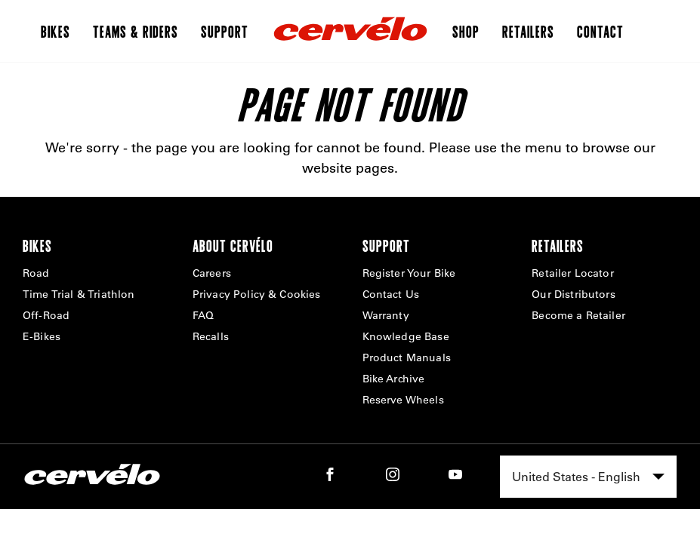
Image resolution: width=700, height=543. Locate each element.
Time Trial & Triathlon (79, 294)
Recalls (211, 336)
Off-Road (46, 315)
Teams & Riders (135, 31)
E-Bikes (41, 336)
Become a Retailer (578, 315)
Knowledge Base (405, 336)
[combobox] (588, 477)
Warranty (385, 315)
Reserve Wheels (403, 399)
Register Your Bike (409, 273)
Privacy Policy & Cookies (257, 294)
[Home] (350, 31)
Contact (600, 31)
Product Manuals (406, 357)
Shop (466, 31)
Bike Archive (393, 378)
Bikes (55, 31)
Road (36, 273)
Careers (212, 273)
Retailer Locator (573, 273)
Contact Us (391, 294)
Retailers (528, 31)
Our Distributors (573, 294)
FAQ (203, 315)
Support (224, 31)
